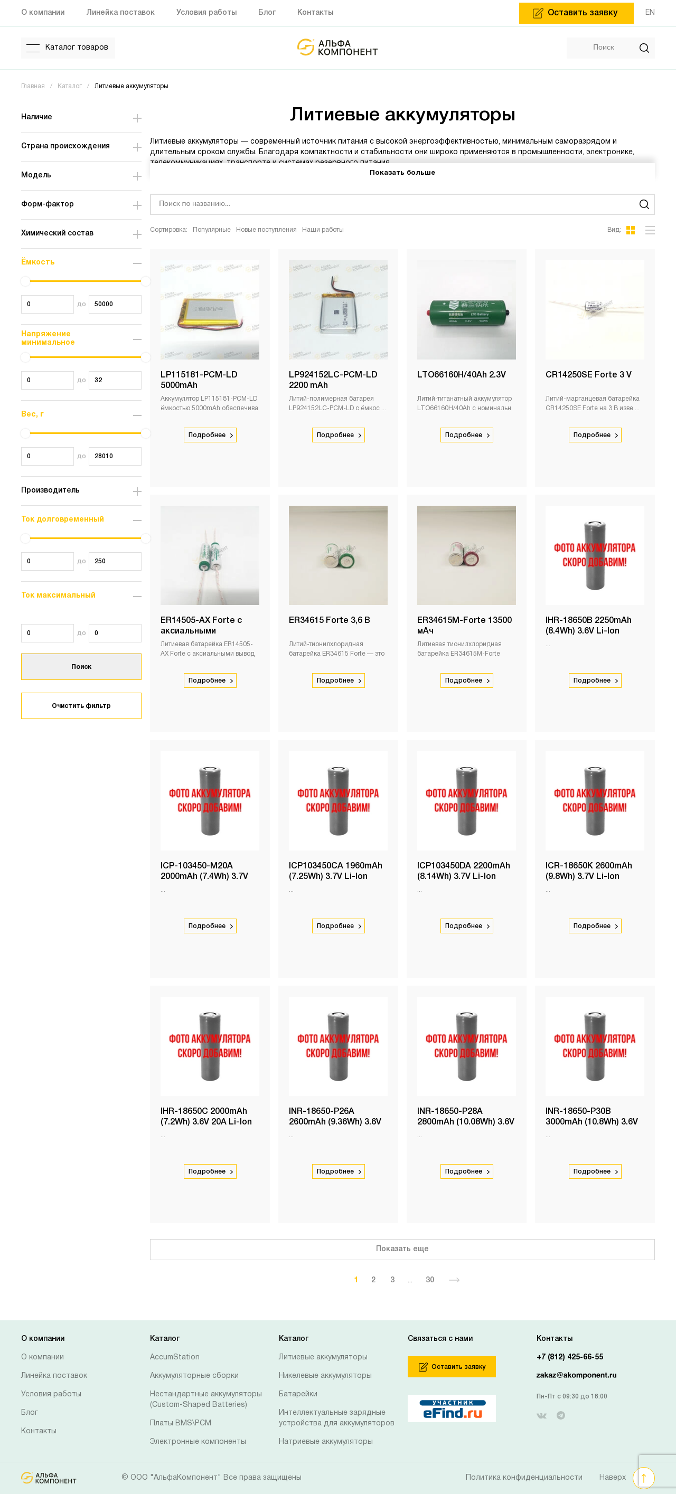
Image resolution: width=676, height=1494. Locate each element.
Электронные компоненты (198, 1442)
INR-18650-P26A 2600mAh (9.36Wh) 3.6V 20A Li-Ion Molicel (335, 1122)
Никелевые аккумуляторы (325, 1376)
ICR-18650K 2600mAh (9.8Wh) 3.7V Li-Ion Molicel (589, 877)
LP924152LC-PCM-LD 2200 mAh (333, 381)
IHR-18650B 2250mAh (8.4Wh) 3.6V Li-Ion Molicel (589, 631)
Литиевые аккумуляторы (323, 1357)
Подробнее (211, 435)
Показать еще (402, 1249)
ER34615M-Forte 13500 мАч (464, 626)
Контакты (39, 1431)
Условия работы (51, 1394)
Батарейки (298, 1394)
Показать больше (402, 173)
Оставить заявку (452, 1367)
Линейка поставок (54, 1376)
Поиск (81, 667)
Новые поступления (266, 230)
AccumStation (175, 1357)
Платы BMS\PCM (180, 1423)
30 (430, 1280)
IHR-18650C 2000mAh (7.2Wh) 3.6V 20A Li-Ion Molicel (206, 1122)
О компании (42, 1357)
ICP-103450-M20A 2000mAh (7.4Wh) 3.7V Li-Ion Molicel (204, 877)
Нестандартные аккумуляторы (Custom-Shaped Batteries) (206, 1399)
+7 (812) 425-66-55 (570, 1357)
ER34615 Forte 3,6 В (329, 621)
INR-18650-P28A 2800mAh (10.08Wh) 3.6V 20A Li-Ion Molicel (465, 1122)
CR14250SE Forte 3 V (589, 375)
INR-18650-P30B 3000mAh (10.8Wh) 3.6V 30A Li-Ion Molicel (592, 1122)
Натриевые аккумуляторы (326, 1442)
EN (650, 13)
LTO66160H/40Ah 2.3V (461, 375)
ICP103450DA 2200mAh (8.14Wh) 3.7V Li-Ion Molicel (463, 877)
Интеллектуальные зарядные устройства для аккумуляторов (337, 1418)
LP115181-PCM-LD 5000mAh (199, 381)
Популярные (212, 230)
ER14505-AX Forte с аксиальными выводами (201, 631)
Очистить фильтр (81, 706)
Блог (29, 1413)
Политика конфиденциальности (524, 1477)
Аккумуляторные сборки (194, 1376)
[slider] (25, 281)
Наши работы (323, 230)
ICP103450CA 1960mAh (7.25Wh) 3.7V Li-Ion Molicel (335, 877)
